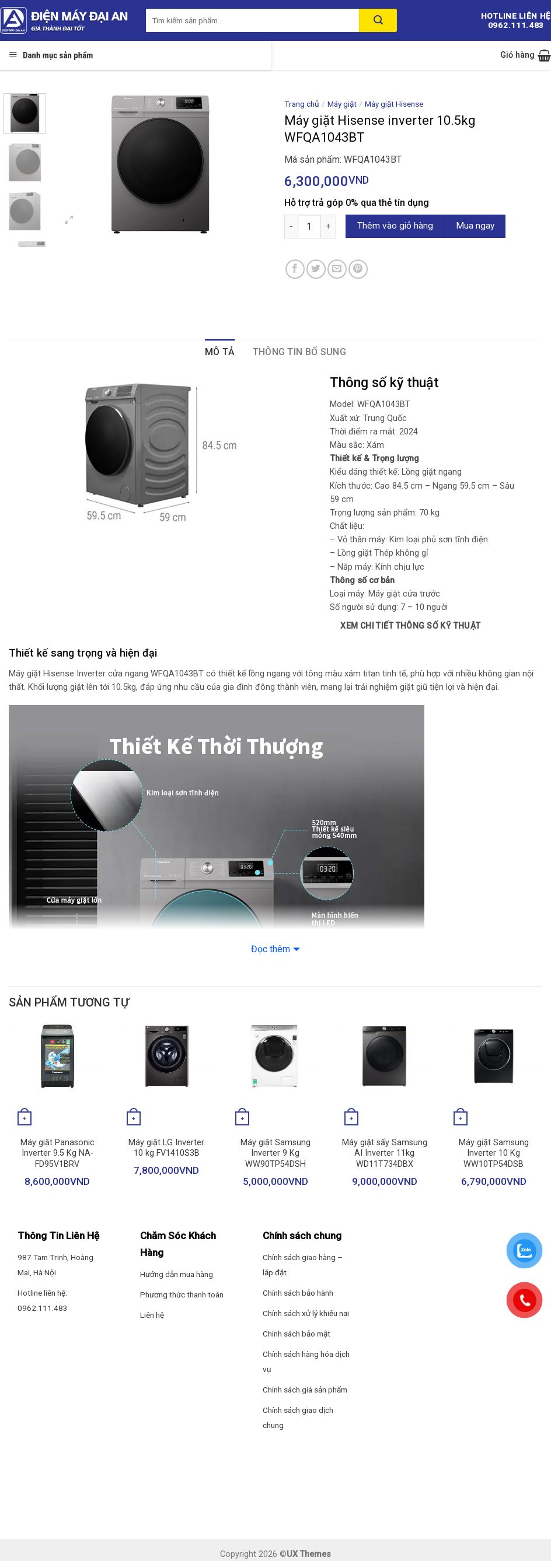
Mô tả (220, 351)
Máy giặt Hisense (394, 103)
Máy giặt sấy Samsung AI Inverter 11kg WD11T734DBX (384, 1153)
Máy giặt (342, 103)
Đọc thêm (270, 949)
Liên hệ (152, 1315)
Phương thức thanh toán (182, 1294)
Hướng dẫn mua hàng (176, 1274)
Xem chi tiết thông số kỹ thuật (410, 625)
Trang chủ (301, 103)
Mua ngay (475, 225)
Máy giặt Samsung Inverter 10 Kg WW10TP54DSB (494, 1153)
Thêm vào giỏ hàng (395, 225)
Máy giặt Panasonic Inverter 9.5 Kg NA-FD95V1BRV (57, 1153)
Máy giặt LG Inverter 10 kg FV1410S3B (166, 1148)
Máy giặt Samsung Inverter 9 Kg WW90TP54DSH (275, 1153)
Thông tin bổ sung (299, 351)
